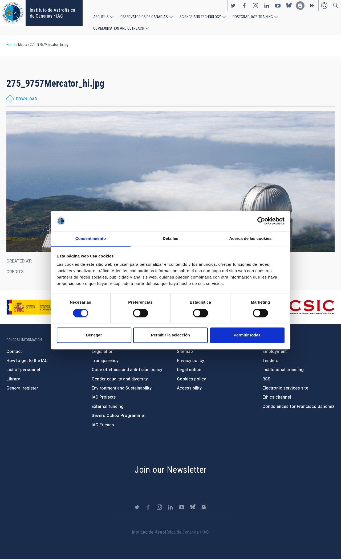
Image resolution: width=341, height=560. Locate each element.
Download (26, 99)
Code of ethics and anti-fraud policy (127, 370)
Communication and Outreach (118, 28)
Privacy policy (190, 360)
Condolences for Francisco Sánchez (298, 406)
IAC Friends (103, 425)
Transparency (105, 360)
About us (101, 17)
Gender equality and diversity (120, 379)
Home (10, 45)
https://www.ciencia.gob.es (36, 307)
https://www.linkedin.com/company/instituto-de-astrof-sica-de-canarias (266, 5)
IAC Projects (104, 397)
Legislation (102, 351)
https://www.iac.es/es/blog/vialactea (300, 5)
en (312, 5)
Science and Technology (200, 17)
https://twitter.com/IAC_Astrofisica (233, 5)
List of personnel (23, 370)
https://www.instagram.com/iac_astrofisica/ (255, 5)
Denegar (94, 335)
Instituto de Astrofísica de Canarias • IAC (52, 13)
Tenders (270, 360)
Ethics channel (276, 397)
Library (13, 379)
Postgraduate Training (253, 17)
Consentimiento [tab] (90, 238)
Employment (274, 351)
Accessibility (189, 388)
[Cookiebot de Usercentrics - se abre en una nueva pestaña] (261, 221)
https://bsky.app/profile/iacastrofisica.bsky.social (289, 5)
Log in (324, 5)
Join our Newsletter (170, 469)
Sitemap (185, 351)
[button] (170, 181)
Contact (14, 351)
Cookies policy (191, 379)
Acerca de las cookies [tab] (250, 238)
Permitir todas (247, 335)
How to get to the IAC (27, 360)
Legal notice (189, 370)
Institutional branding (283, 370)
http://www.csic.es (305, 307)
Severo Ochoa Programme (118, 415)
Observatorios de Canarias (144, 17)
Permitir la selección (170, 335)
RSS (266, 379)
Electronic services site (285, 388)
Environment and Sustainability (122, 388)
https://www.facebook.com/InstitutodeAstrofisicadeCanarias (244, 5)
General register (22, 388)
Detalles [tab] (170, 238)
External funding (108, 406)
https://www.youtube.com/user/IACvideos (277, 5)
